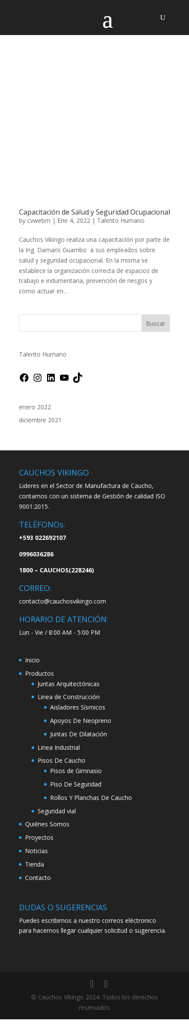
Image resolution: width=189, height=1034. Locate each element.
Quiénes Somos (47, 824)
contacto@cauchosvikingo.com (62, 601)
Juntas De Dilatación (78, 734)
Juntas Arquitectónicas (69, 684)
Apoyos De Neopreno (80, 720)
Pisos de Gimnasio (76, 771)
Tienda (34, 864)
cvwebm (38, 220)
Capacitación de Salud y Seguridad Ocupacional (94, 212)
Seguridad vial (57, 811)
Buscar (155, 323)
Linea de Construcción (69, 697)
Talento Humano (121, 220)
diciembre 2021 (40, 420)
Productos (39, 673)
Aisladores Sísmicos (77, 707)
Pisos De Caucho (61, 760)
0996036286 (36, 554)
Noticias (36, 851)
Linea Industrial (59, 747)
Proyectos (39, 837)
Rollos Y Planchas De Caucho (91, 797)
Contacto (38, 877)
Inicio (32, 660)
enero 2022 (35, 407)
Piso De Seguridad (75, 784)
